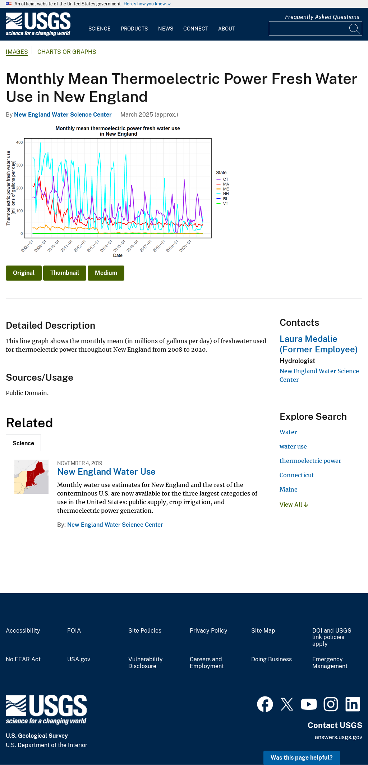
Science (99, 29)
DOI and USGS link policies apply (331, 638)
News (165, 29)
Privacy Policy (208, 631)
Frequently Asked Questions (322, 17)
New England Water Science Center (63, 114)
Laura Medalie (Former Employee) (319, 344)
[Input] (315, 29)
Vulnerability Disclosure (145, 663)
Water (288, 432)
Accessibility (23, 631)
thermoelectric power (310, 460)
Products (134, 29)
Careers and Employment (207, 663)
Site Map (263, 631)
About (226, 29)
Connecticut (297, 475)
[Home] (38, 34)
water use (293, 446)
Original (23, 272)
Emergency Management (330, 663)
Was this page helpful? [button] (302, 757)
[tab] (23, 443)
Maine (289, 489)
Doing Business (271, 659)
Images (17, 51)
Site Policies (144, 631)
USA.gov (78, 659)
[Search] (355, 29)
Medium (106, 272)
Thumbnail (64, 272)
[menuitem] (99, 24)
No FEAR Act (23, 659)
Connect (195, 29)
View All (294, 504)
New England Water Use (106, 471)
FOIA (74, 631)
